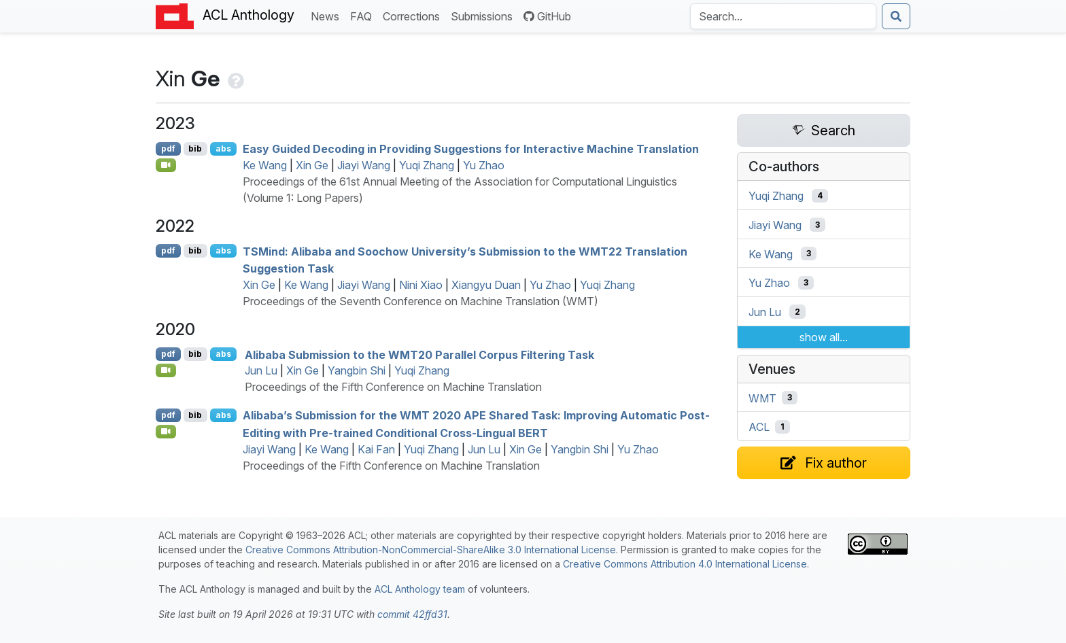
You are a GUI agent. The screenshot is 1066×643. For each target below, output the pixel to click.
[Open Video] (166, 165)
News (328, 15)
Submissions (484, 15)
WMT (762, 397)
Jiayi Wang (363, 165)
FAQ (363, 15)
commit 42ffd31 (412, 614)
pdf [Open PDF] (168, 148)
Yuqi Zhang (426, 165)
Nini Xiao (421, 285)
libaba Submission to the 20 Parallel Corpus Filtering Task (419, 354)
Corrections (414, 15)
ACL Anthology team (420, 589)
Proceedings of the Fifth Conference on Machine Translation (393, 387)
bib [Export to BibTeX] (195, 148)
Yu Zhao (483, 165)
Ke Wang (265, 165)
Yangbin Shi (356, 370)
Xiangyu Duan (486, 285)
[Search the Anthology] (783, 16)
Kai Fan (376, 449)
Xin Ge (312, 165)
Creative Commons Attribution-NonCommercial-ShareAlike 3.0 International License (430, 549)
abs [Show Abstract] (223, 148)
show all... (824, 337)
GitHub (547, 16)
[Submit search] (896, 16)
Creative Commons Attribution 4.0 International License (685, 564)
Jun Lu (261, 370)
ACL (759, 427)
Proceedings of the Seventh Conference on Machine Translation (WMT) (420, 301)
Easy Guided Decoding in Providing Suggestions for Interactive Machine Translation (471, 149)
